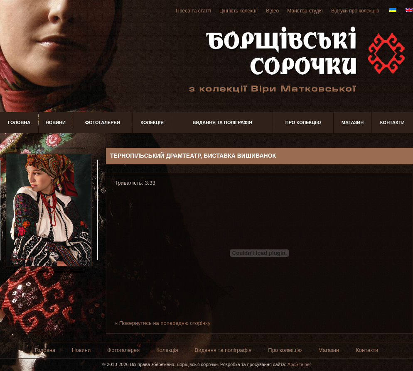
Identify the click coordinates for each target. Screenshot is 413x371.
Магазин (353, 122)
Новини (56, 122)
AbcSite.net (299, 364)
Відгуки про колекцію (355, 11)
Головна (19, 122)
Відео (272, 11)
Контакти (392, 122)
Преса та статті (193, 11)
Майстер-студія (305, 11)
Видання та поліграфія (222, 122)
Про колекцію (303, 122)
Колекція (152, 122)
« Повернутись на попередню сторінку (162, 323)
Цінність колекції (238, 11)
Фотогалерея (102, 122)
